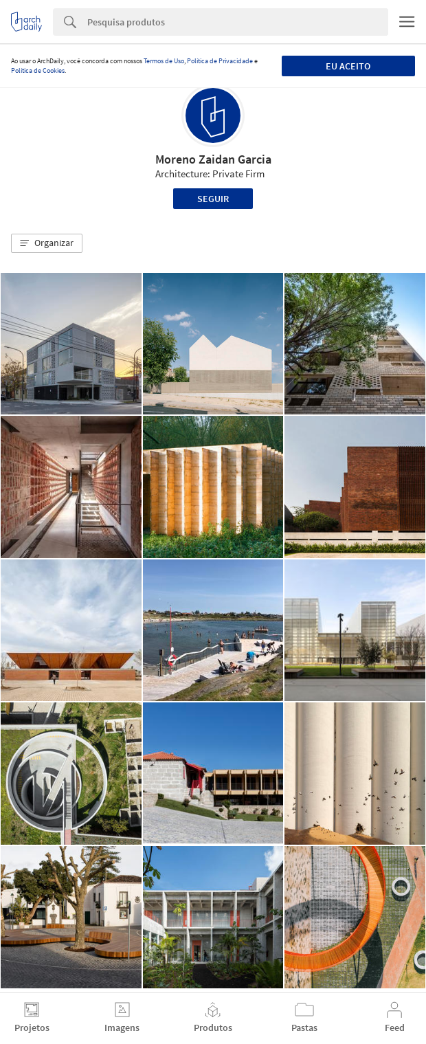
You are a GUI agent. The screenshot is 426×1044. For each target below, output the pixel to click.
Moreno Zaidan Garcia (213, 159)
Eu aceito (348, 66)
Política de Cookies (38, 70)
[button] (46, 243)
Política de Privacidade (220, 60)
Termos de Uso (164, 60)
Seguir (213, 198)
